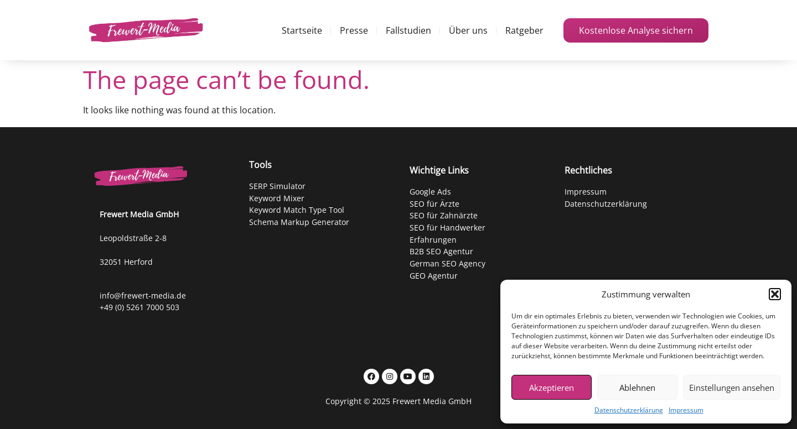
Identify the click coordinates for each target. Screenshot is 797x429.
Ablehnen (637, 387)
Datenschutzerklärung (628, 410)
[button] (774, 294)
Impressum (686, 410)
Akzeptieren (551, 387)
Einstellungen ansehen (731, 387)
